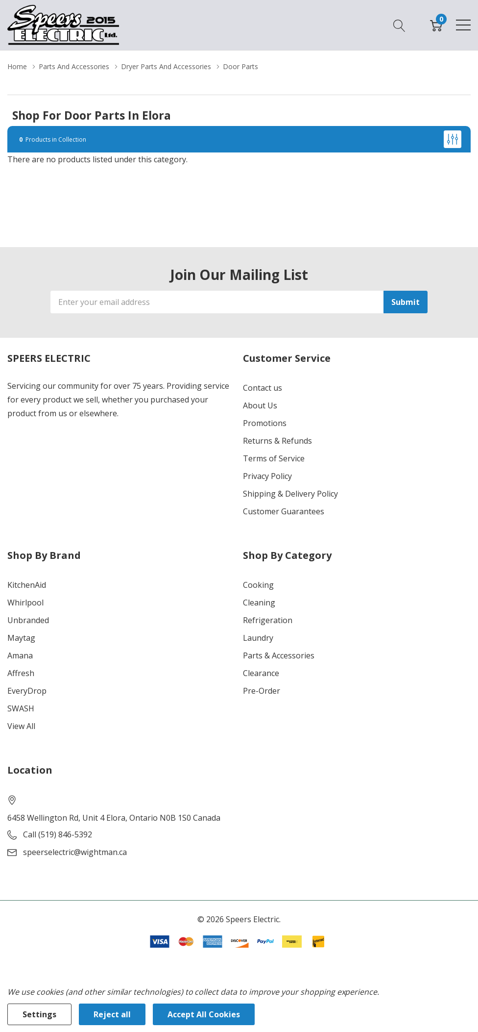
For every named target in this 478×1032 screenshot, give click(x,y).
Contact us (262, 387)
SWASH (20, 708)
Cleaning (259, 602)
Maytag (21, 637)
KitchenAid (26, 584)
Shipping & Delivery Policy (290, 493)
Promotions (265, 423)
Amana (20, 655)
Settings (39, 1014)
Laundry (258, 637)
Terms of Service (274, 458)
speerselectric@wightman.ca (75, 852)
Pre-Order (261, 690)
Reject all (112, 1014)
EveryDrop (27, 690)
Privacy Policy (267, 476)
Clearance (261, 673)
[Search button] (399, 25)
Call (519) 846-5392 (57, 834)
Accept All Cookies (203, 1014)
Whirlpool (25, 602)
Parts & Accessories (278, 655)
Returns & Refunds (277, 440)
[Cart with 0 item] (436, 25)
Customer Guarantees (283, 511)
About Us (260, 405)
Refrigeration (267, 620)
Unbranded (28, 620)
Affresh (20, 673)
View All (21, 726)
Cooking (258, 584)
